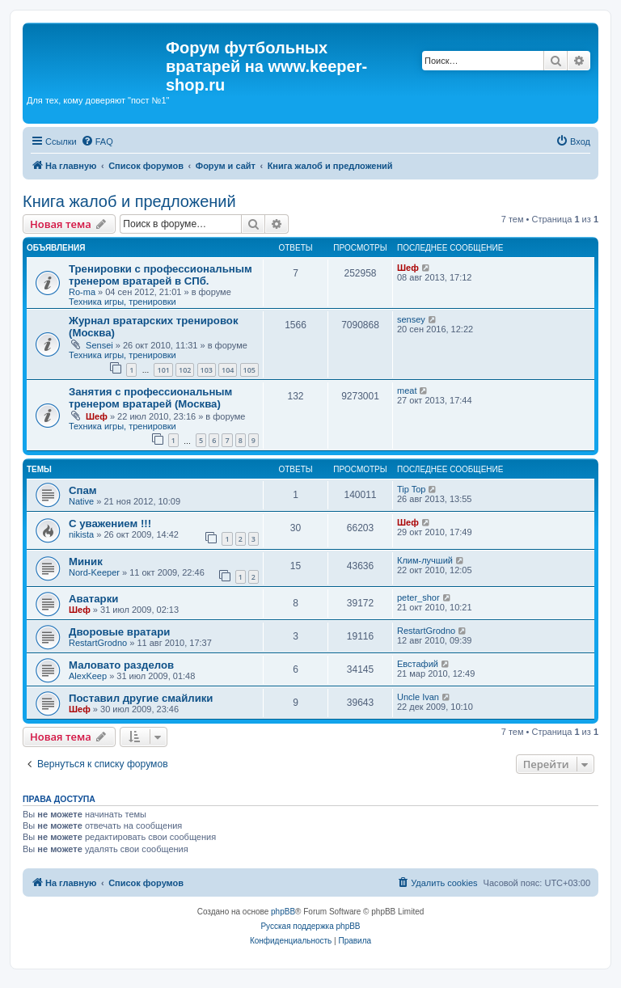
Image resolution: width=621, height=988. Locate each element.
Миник (86, 561)
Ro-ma (82, 292)
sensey (411, 319)
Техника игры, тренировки (122, 301)
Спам (83, 490)
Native (81, 501)
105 (249, 370)
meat (406, 390)
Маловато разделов (121, 665)
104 (228, 370)
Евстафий (417, 664)
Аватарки (93, 599)
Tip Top (411, 489)
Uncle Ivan (418, 697)
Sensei (99, 345)
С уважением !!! (110, 523)
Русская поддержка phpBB (310, 926)
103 (207, 370)
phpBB (283, 911)
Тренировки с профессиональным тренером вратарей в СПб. (160, 275)
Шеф (408, 267)
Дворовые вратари (119, 632)
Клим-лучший (425, 560)
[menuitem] (97, 141)
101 (163, 370)
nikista (81, 534)
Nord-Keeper (94, 572)
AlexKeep (88, 676)
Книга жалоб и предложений (129, 201)
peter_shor (418, 597)
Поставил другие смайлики (141, 698)
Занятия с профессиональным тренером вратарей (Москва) (150, 398)
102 (185, 370)
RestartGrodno (98, 643)
